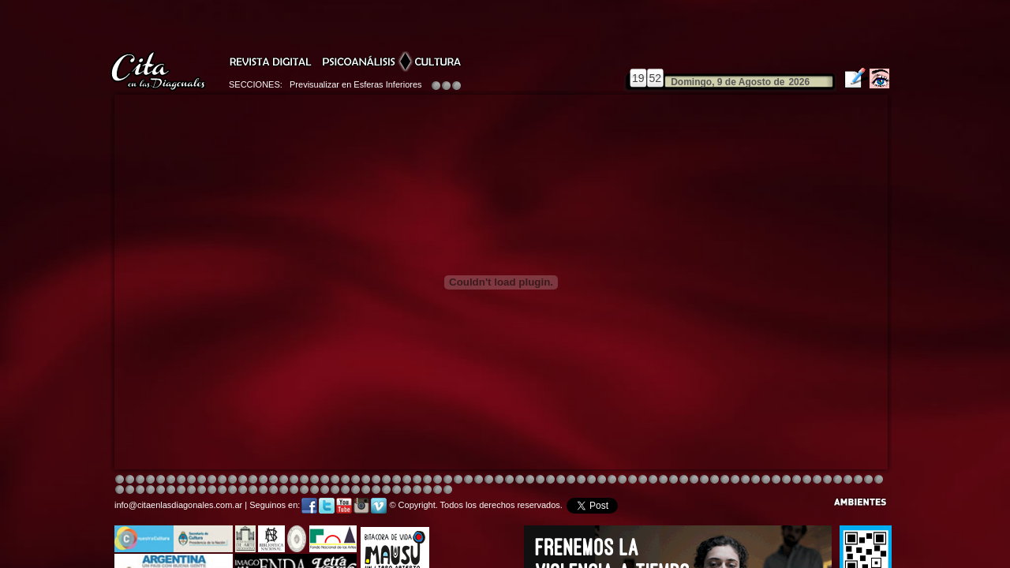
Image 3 (140, 480)
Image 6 (776, 480)
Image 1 (119, 480)
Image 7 (786, 480)
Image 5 (673, 480)
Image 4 (150, 480)
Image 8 (499, 480)
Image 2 (130, 480)
